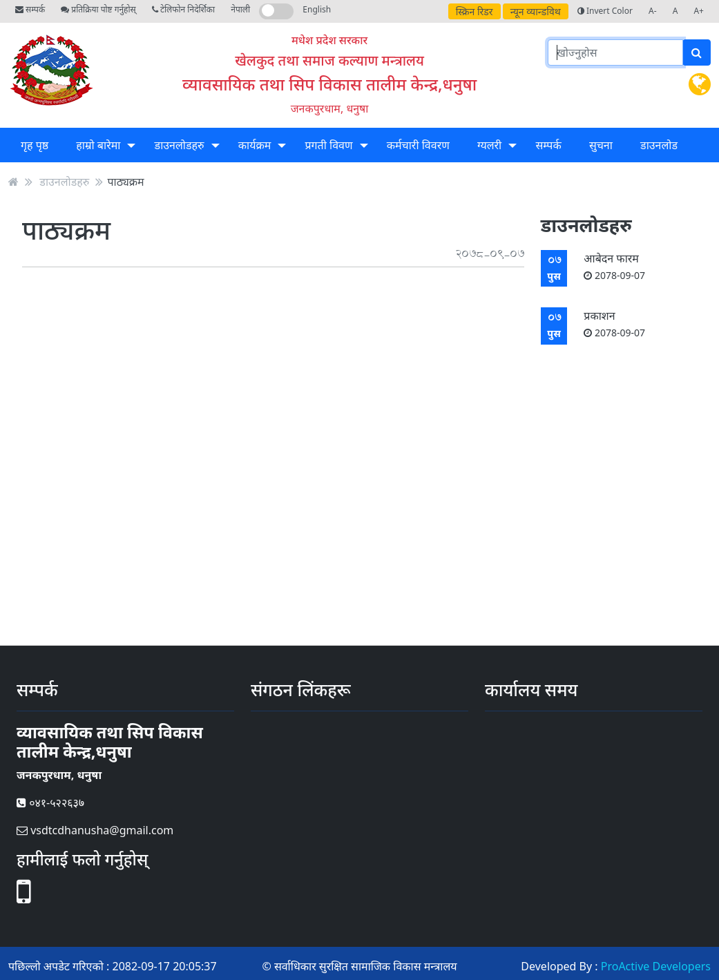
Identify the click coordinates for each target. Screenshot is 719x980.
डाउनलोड (659, 145)
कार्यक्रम (254, 145)
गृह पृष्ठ (34, 145)
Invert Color (605, 11)
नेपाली (240, 9)
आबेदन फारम (614, 266)
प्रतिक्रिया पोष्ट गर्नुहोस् (98, 9)
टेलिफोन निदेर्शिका (183, 9)
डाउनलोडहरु (179, 145)
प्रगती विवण (328, 145)
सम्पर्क (30, 9)
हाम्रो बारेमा (98, 145)
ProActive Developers (656, 966)
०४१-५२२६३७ (50, 802)
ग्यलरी (489, 145)
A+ (698, 11)
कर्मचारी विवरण (418, 145)
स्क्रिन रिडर (474, 11)
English (317, 9)
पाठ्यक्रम (125, 181)
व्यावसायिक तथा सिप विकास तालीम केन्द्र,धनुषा (329, 84)
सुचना (601, 145)
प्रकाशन (614, 323)
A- (653, 11)
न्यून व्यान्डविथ (535, 11)
